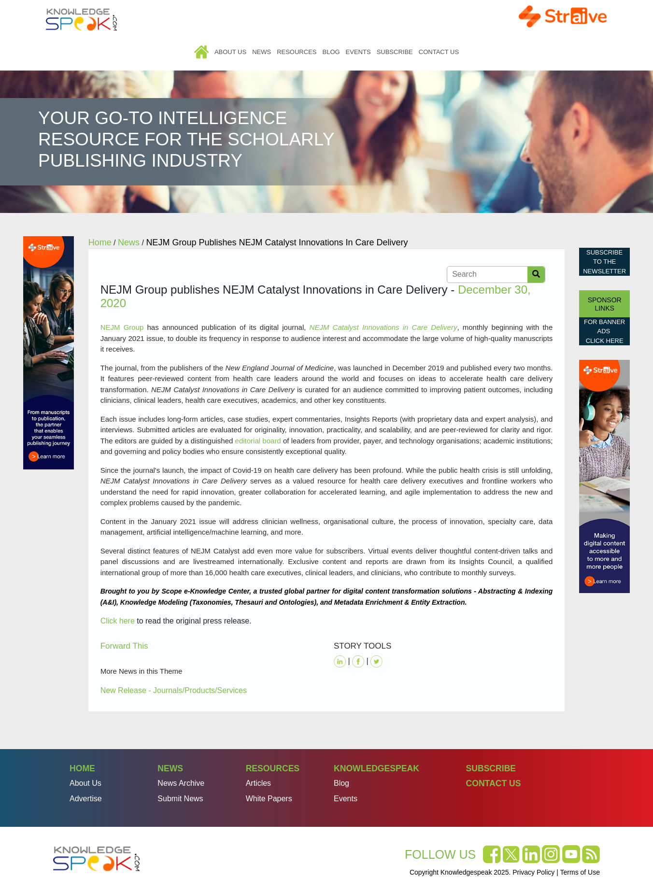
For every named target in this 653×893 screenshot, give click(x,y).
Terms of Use (580, 872)
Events (358, 52)
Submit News (180, 798)
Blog (331, 52)
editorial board (258, 441)
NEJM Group (122, 327)
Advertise (86, 798)
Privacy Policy (533, 872)
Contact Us (439, 52)
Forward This (124, 646)
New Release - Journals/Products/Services (173, 690)
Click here (117, 621)
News (261, 52)
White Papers (269, 798)
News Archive (180, 783)
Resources (296, 52)
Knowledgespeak (376, 768)
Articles (258, 783)
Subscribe (395, 52)
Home (201, 52)
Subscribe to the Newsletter (604, 262)
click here (605, 340)
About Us (230, 52)
